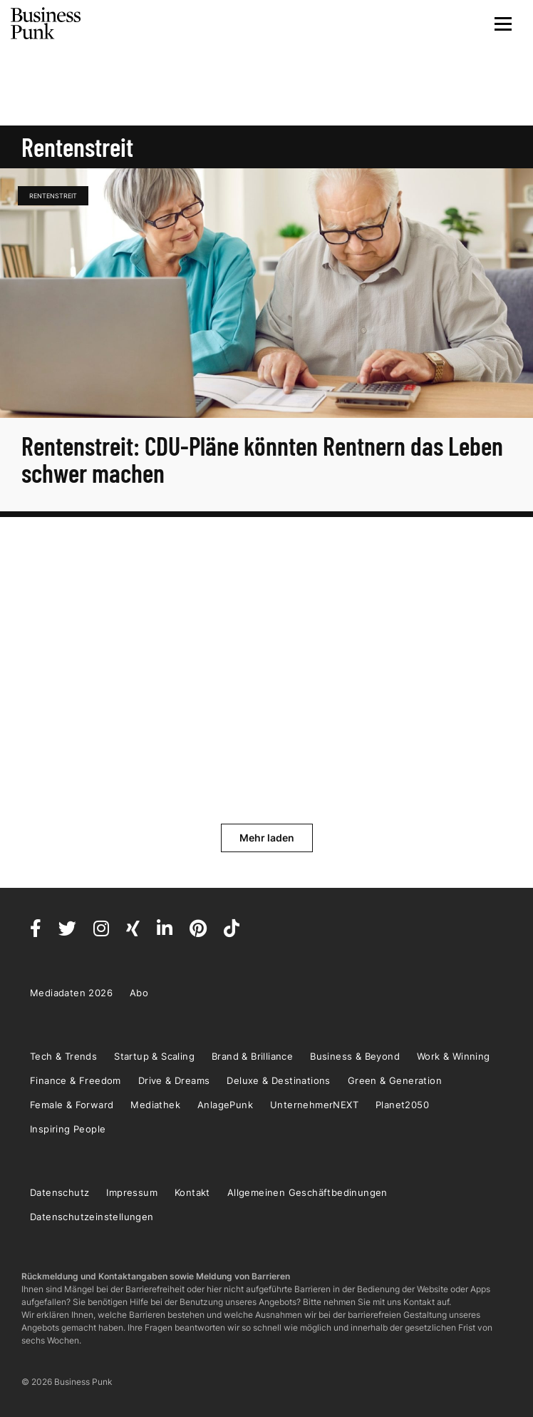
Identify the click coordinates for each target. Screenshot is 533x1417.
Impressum (131, 1192)
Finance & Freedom (75, 1080)
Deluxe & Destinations (278, 1080)
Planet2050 (402, 1104)
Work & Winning (453, 1056)
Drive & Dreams (174, 1080)
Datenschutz (59, 1192)
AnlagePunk (225, 1104)
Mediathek (155, 1104)
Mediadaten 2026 (71, 992)
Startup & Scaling (154, 1056)
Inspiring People (67, 1129)
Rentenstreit (53, 196)
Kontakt (192, 1192)
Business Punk (46, 23)
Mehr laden (266, 838)
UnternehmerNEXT (314, 1104)
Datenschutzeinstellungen (92, 1216)
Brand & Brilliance (252, 1056)
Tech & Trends (63, 1056)
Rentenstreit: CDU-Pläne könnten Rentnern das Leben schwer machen (262, 459)
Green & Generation (395, 1080)
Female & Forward (71, 1104)
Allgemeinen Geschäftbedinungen (307, 1192)
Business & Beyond (355, 1056)
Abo (139, 992)
